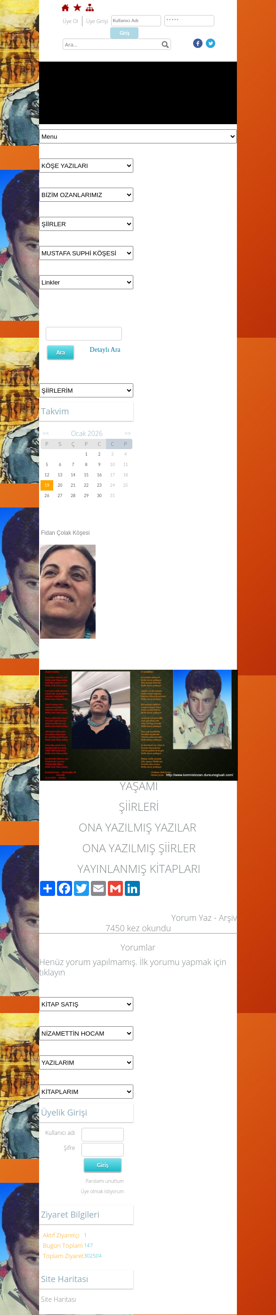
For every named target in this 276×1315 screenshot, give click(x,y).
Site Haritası (58, 1299)
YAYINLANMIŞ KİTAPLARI (138, 868)
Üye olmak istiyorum (102, 1191)
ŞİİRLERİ (139, 806)
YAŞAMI (139, 785)
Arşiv (228, 917)
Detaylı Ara (105, 349)
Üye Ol (70, 20)
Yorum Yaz (191, 917)
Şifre (69, 1148)
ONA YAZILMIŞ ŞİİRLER (139, 848)
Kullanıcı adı (60, 1133)
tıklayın (52, 972)
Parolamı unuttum (105, 1181)
